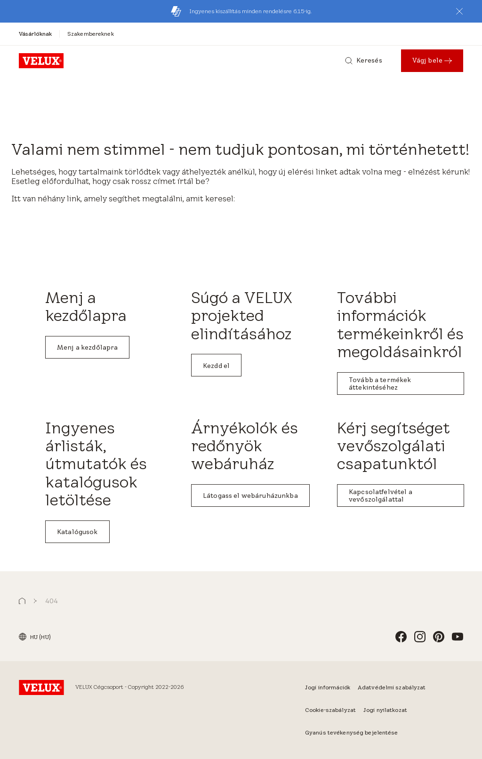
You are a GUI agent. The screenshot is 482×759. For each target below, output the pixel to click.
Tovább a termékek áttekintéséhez (380, 383)
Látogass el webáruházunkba (250, 495)
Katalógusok (77, 531)
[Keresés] (363, 60)
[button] (459, 11)
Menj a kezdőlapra (87, 347)
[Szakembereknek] (90, 34)
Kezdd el (216, 365)
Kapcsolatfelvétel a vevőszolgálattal (380, 495)
